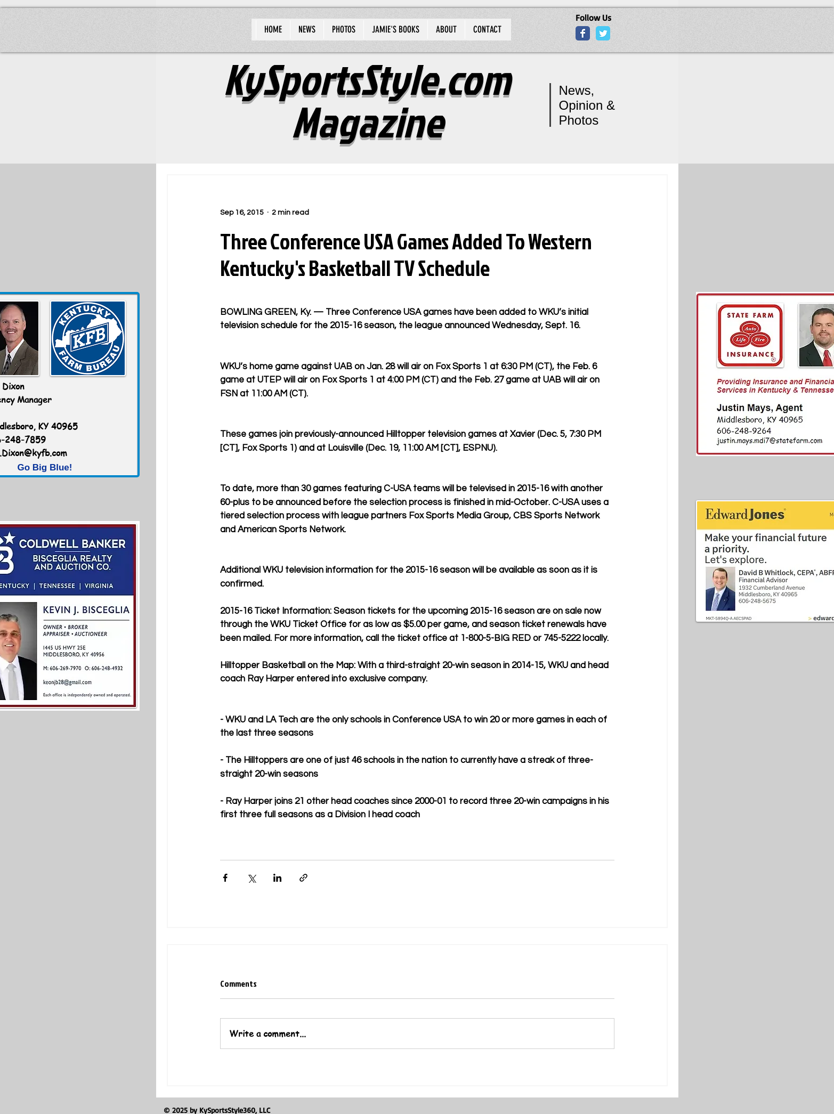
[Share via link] (303, 878)
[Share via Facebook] (225, 878)
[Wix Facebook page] (583, 33)
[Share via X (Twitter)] (251, 878)
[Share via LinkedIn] (277, 878)
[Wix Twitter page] (603, 33)
